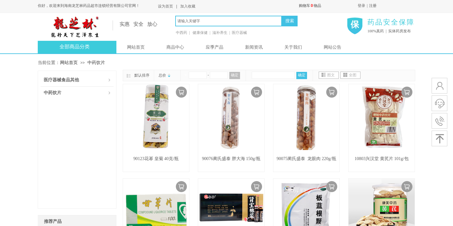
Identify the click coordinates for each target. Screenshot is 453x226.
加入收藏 (187, 6)
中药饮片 (96, 62)
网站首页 (136, 47)
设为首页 (165, 6)
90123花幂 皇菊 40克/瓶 (156, 158)
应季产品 (214, 47)
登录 (361, 5)
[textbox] (228, 21)
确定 (234, 75)
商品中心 (175, 47)
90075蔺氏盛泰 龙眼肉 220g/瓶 (306, 158)
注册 (373, 5)
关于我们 (293, 47)
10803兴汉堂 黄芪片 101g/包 (382, 158)
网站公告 (332, 47)
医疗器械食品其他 (61, 80)
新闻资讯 (254, 47)
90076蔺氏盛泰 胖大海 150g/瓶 (231, 158)
